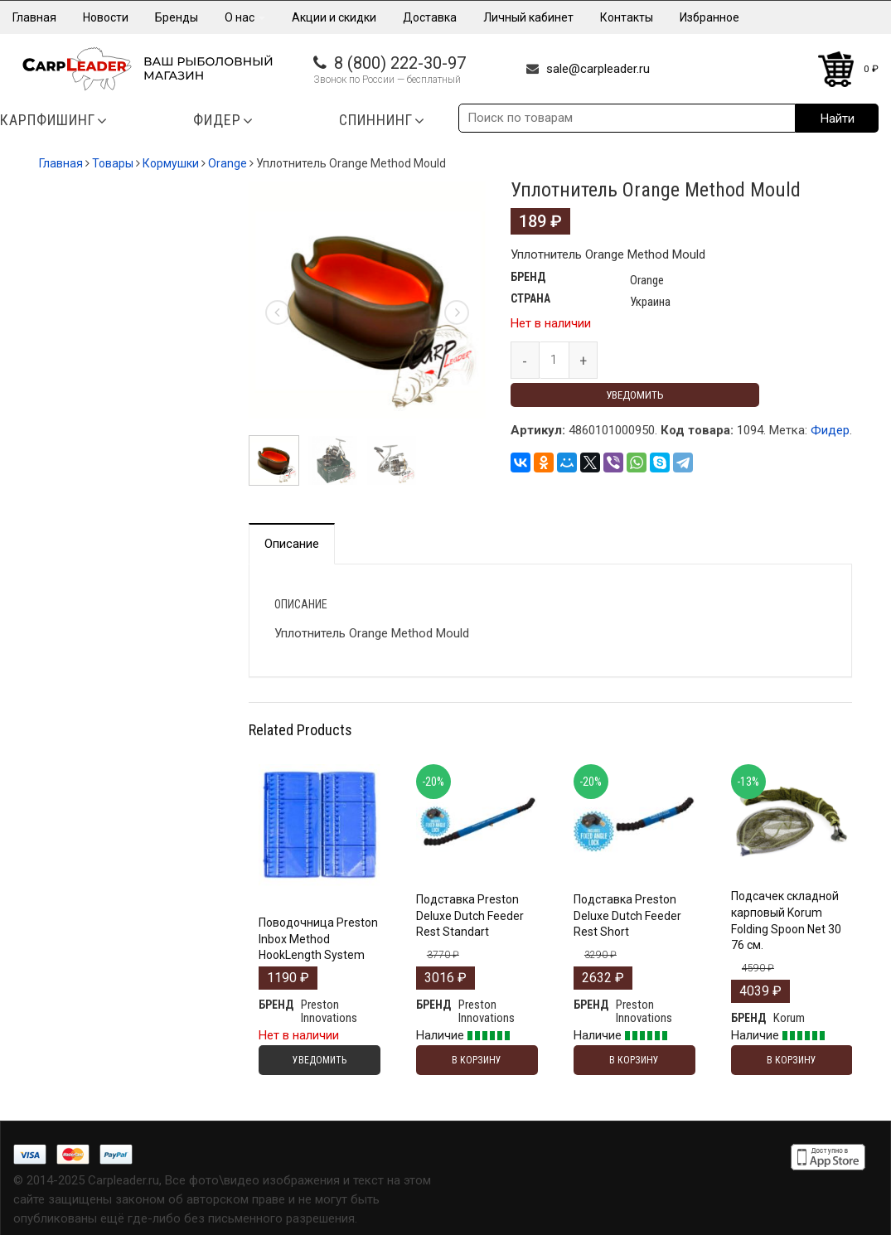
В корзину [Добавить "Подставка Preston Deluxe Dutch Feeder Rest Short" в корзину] (634, 1060)
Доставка (430, 17)
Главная (34, 17)
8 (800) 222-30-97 (400, 63)
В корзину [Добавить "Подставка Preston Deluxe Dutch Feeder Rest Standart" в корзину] (476, 1060)
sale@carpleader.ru (598, 68)
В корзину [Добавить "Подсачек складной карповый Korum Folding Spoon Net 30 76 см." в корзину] (791, 1060)
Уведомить (635, 395)
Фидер (830, 430)
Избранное (709, 17)
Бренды (176, 17)
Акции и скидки (334, 17)
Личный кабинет (528, 17)
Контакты (626, 17)
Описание (291, 543)
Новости (105, 17)
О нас (245, 17)
